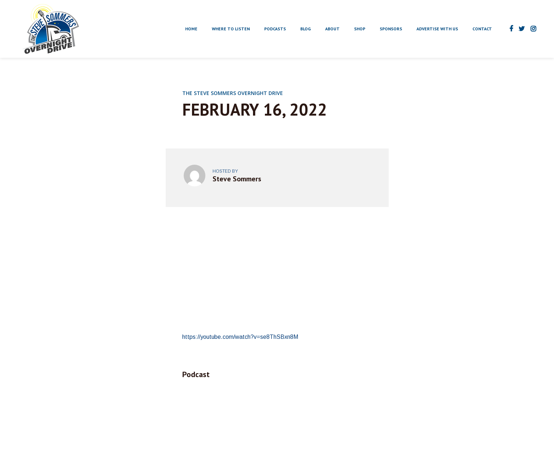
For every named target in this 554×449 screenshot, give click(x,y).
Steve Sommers (237, 179)
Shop (359, 28)
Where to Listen (231, 28)
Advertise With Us (437, 28)
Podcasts (275, 28)
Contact (482, 28)
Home (191, 28)
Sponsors (391, 28)
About (332, 28)
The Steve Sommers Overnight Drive (232, 93)
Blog (305, 28)
